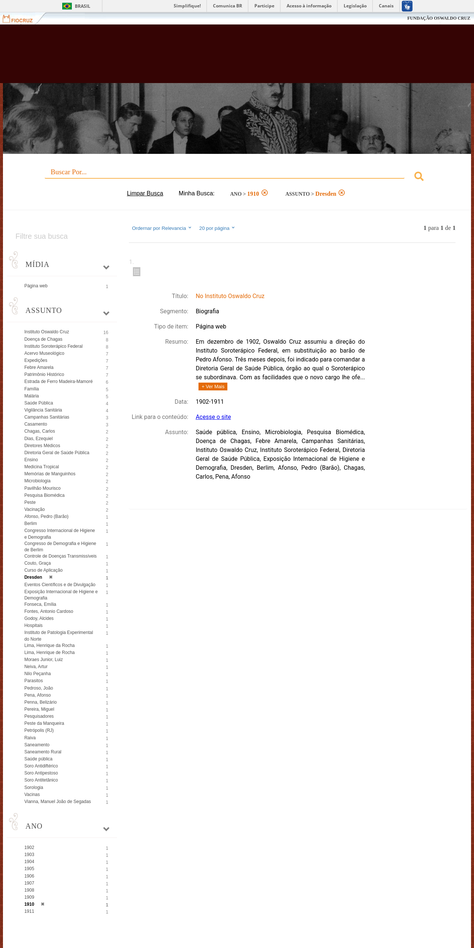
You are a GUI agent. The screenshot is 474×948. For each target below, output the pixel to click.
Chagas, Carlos (39, 431)
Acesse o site (213, 416)
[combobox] (237, 177)
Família (31, 389)
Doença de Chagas (43, 339)
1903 (29, 854)
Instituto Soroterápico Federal (53, 346)
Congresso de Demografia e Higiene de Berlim (60, 546)
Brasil (82, 6)
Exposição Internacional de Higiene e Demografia (61, 595)
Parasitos (33, 680)
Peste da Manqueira (44, 723)
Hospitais (33, 625)
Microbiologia (37, 480)
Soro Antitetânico (41, 780)
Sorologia (33, 787)
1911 (29, 911)
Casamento (35, 424)
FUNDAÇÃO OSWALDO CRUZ (438, 18)
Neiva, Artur (36, 666)
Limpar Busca (145, 193)
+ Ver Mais (212, 386)
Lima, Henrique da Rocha (49, 645)
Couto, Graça (37, 563)
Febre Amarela (39, 367)
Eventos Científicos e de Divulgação (60, 584)
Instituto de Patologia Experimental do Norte (58, 635)
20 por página (217, 228)
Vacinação (34, 509)
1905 (29, 868)
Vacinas (32, 794)
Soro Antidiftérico (41, 766)
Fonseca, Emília (40, 604)
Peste (30, 502)
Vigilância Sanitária (43, 410)
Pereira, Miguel (39, 709)
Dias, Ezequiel (38, 438)
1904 (29, 861)
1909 (29, 897)
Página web (36, 285)
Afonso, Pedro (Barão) (46, 516)
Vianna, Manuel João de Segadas (57, 801)
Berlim (30, 523)
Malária (31, 396)
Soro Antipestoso (41, 773)
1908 (29, 890)
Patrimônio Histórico (44, 374)
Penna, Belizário (40, 702)
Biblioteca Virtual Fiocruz (207, 57)
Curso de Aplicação (43, 570)
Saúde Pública (38, 403)
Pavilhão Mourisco (42, 488)
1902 (29, 847)
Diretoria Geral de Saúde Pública (56, 452)
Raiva (30, 737)
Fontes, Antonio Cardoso (48, 611)
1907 (29, 883)
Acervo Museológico (44, 353)
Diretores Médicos (42, 445)
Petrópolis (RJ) (39, 730)
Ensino (31, 459)
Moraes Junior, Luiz (43, 659)
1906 (29, 876)
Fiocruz (22, 18)
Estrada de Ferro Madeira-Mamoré (58, 381)
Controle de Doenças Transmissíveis (60, 556)
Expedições (35, 360)
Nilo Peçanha (37, 673)
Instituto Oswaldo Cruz (46, 331)
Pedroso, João (38, 688)
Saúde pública (38, 759)
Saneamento (37, 744)
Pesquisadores (39, 716)
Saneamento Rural (42, 751)
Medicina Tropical (41, 466)
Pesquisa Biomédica (44, 495)
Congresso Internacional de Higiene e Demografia (59, 533)
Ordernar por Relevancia (162, 228)
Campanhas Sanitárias (46, 417)
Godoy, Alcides (39, 618)
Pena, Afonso (37, 695)
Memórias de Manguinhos (50, 473)
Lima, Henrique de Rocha (49, 652)
